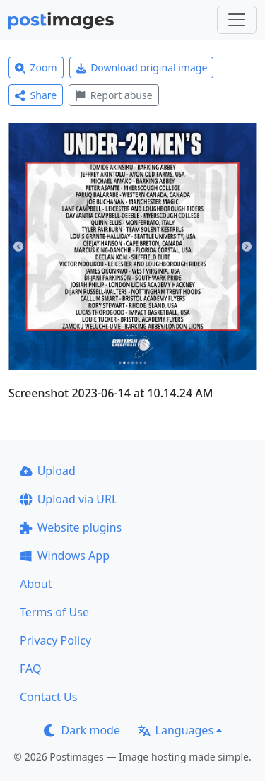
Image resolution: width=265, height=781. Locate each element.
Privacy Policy (55, 640)
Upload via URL (68, 499)
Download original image (142, 67)
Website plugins (71, 527)
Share (36, 95)
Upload (48, 470)
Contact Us (48, 697)
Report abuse (113, 95)
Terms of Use (54, 612)
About (36, 584)
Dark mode (82, 730)
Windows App (65, 555)
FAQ (30, 668)
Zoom (36, 67)
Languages (175, 730)
